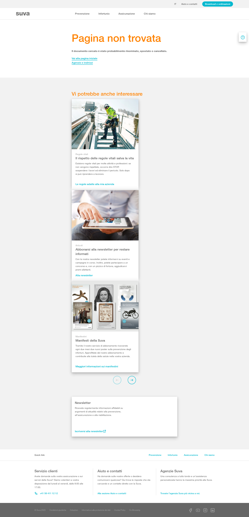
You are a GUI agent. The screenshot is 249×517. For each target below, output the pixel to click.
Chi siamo (149, 13)
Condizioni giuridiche (57, 510)
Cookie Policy (119, 510)
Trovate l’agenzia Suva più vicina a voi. (180, 493)
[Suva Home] (23, 14)
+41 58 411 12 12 (46, 493)
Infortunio (103, 13)
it (175, 4)
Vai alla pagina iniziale (84, 58)
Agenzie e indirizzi (82, 62)
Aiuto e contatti (189, 4)
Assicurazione (126, 13)
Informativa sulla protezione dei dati (96, 510)
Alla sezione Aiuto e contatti (112, 493)
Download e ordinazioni (217, 4)
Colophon (74, 510)
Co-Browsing (134, 510)
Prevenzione (82, 13)
